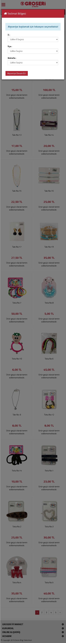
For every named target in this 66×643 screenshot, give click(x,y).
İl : (9, 35)
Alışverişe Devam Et (16, 73)
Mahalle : (12, 58)
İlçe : (10, 46)
